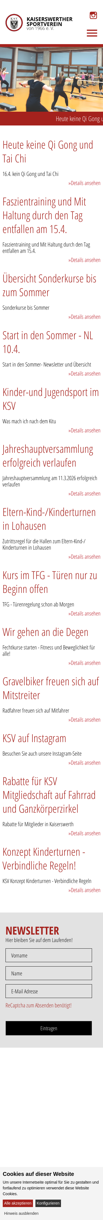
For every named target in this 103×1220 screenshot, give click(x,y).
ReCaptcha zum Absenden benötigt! (38, 1005)
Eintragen (48, 1028)
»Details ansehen (84, 183)
